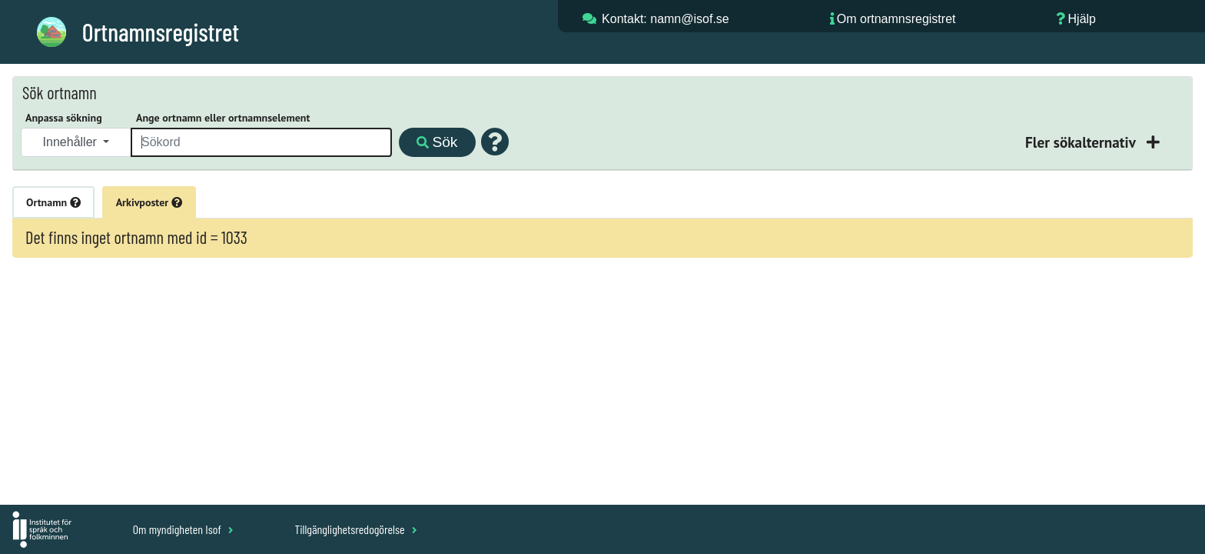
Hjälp (1082, 18)
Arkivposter (149, 202)
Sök (437, 142)
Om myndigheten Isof (183, 529)
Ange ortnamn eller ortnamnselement (223, 118)
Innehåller (72, 142)
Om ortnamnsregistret (896, 18)
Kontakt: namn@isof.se (665, 18)
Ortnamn (53, 202)
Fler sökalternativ (1082, 142)
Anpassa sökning (63, 118)
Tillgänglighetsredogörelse (355, 529)
